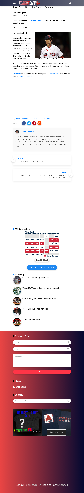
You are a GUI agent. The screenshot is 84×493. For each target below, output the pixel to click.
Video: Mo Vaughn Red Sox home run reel (40, 288)
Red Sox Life (53, 74)
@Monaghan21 (26, 76)
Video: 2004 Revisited (31, 319)
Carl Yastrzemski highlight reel (35, 277)
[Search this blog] (42, 401)
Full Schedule (42, 260)
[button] (24, 123)
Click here (17, 74)
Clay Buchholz (36, 20)
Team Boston (62, 485)
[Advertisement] (42, 98)
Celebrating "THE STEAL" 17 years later (39, 298)
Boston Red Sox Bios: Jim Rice (35, 309)
